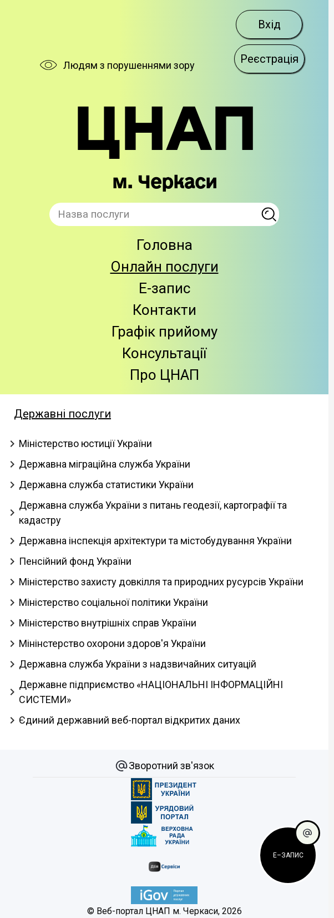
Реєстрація (269, 59)
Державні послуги (62, 413)
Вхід (269, 24)
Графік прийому (164, 331)
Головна (164, 245)
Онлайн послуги (164, 266)
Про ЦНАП (164, 375)
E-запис (164, 288)
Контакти (164, 310)
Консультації (164, 353)
